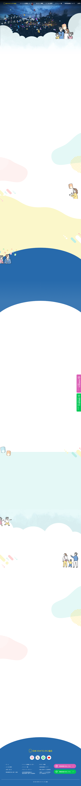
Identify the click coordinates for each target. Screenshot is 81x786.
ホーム (7, 764)
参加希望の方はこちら (66, 766)
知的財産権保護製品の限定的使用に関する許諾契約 (28, 773)
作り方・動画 (39, 3)
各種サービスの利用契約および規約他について (44, 773)
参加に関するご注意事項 (44, 769)
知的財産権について (70, 3)
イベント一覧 (58, 3)
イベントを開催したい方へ (26, 3)
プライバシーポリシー (27, 769)
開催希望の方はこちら (66, 772)
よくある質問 (49, 3)
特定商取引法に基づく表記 (12, 772)
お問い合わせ (9, 769)
